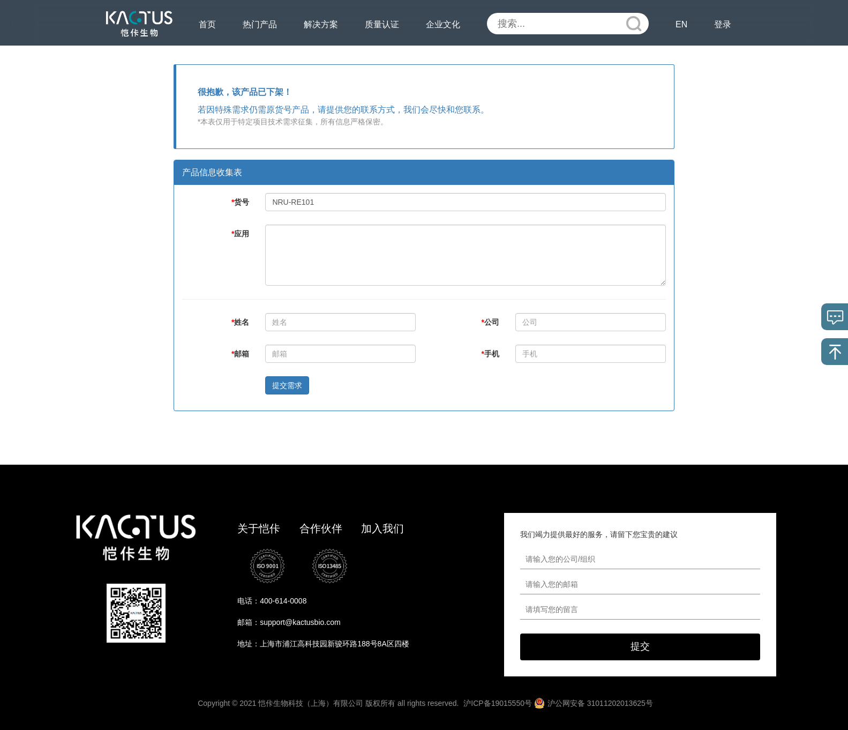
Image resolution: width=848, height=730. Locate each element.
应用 (240, 233)
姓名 (240, 322)
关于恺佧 (258, 528)
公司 (490, 322)
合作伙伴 (320, 528)
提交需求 (287, 385)
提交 (640, 646)
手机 (490, 353)
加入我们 (382, 528)
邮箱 (240, 353)
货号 (240, 202)
